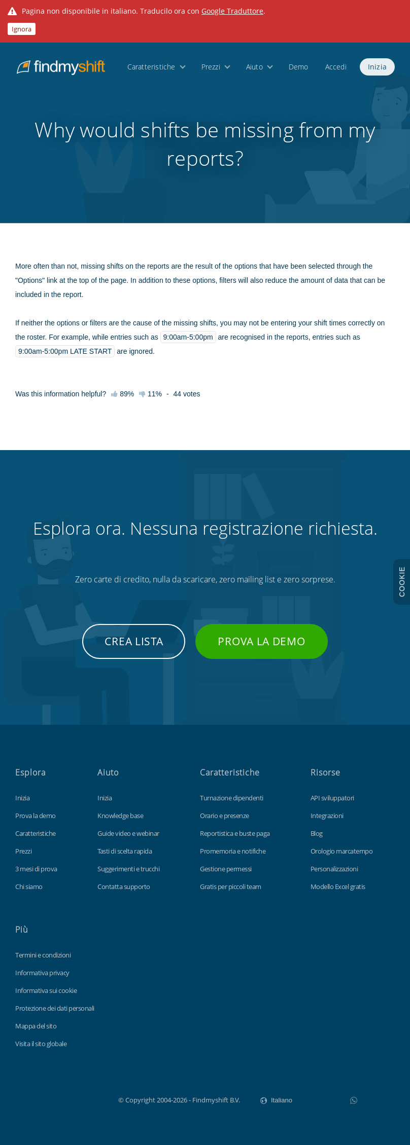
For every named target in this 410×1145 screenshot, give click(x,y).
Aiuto (254, 66)
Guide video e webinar (128, 833)
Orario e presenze (224, 815)
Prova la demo (261, 641)
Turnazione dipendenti (231, 797)
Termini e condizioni (43, 954)
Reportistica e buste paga (235, 833)
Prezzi (210, 66)
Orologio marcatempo (342, 851)
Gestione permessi (226, 868)
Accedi (336, 66)
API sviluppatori (332, 797)
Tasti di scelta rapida (124, 851)
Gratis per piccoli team (230, 886)
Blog (317, 833)
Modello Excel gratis (338, 886)
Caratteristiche (151, 66)
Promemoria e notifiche (232, 851)
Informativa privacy (42, 972)
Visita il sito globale (40, 1043)
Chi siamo (29, 886)
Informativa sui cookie (46, 990)
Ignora (21, 28)
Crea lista (134, 641)
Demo (299, 66)
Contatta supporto (123, 886)
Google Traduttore (232, 11)
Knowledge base (120, 815)
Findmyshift (67, 1098)
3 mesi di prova (36, 868)
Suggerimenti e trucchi (128, 868)
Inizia (377, 66)
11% (150, 394)
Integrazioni (327, 815)
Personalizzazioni (334, 868)
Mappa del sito (35, 1025)
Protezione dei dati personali (54, 1008)
